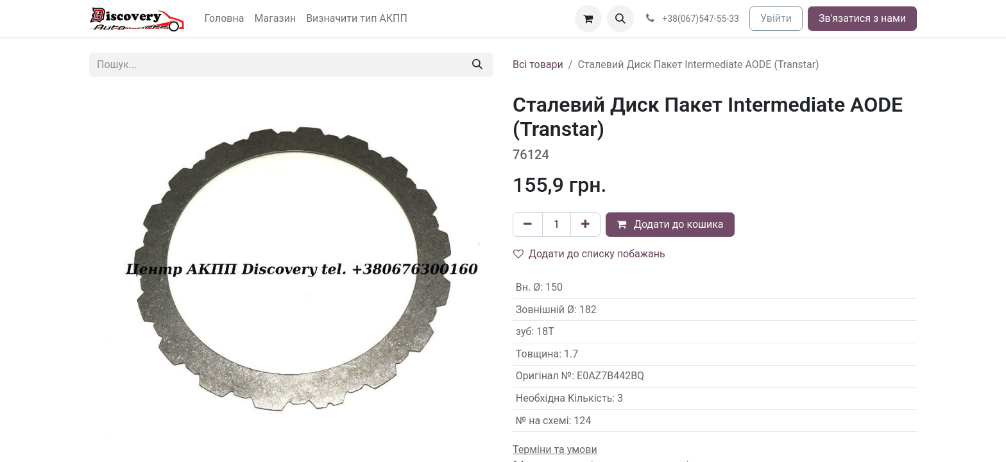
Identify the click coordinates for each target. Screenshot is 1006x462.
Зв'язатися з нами (862, 18)
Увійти (776, 18)
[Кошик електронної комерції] (588, 18)
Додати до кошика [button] (670, 224)
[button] (620, 18)
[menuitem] (225, 18)
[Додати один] (585, 224)
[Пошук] (477, 65)
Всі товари (538, 64)
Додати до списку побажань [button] (589, 254)
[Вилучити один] (528, 224)
